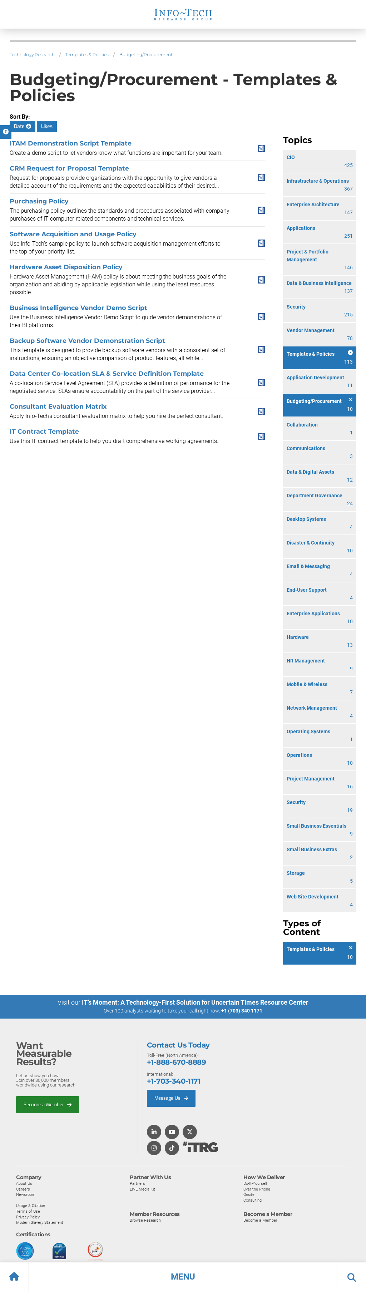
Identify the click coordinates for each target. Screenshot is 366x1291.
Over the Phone (256, 1188)
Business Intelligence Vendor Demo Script (78, 307)
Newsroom (25, 1194)
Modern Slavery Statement (39, 1222)
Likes (47, 126)
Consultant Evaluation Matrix (58, 406)
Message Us (171, 1098)
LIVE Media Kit (142, 1188)
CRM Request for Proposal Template (69, 168)
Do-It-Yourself (255, 1183)
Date (22, 126)
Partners (137, 1183)
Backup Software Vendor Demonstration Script (87, 340)
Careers (23, 1188)
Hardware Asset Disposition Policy (66, 267)
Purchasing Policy (39, 201)
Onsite (248, 1194)
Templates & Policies (87, 54)
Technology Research (32, 54)
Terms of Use (28, 1210)
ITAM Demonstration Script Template (71, 143)
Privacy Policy (28, 1216)
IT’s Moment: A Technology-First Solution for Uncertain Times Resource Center (195, 1002)
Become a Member (47, 1104)
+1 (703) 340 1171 (241, 1011)
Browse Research (145, 1220)
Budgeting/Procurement (146, 54)
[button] (183, 1276)
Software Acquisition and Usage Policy (73, 234)
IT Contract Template (44, 431)
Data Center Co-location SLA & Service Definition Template (107, 373)
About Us (24, 1183)
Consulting (252, 1199)
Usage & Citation (30, 1205)
